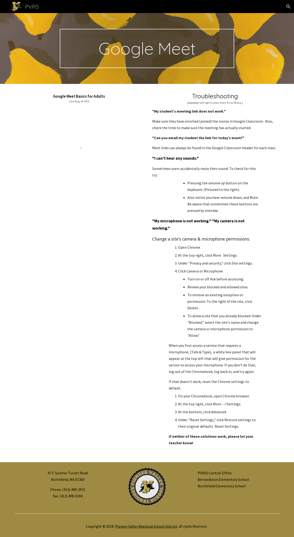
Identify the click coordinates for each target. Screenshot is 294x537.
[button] (288, 6)
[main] (147, 48)
